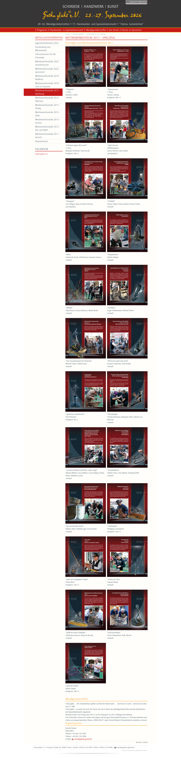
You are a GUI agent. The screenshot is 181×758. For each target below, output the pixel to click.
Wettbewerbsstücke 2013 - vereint (47, 121)
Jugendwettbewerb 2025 (47, 42)
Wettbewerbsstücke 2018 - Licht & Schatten (47, 85)
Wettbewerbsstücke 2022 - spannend (47, 70)
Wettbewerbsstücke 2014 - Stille (47, 114)
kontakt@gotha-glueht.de (125, 747)
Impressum (133, 2)
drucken (139, 742)
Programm (42, 30)
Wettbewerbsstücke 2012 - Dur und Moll (47, 128)
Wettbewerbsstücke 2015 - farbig (47, 106)
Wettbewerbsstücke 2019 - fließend (47, 77)
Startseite (67, 34)
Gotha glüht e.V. (41, 154)
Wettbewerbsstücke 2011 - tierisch (47, 135)
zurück (145, 742)
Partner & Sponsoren (132, 30)
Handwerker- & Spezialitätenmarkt (66, 30)
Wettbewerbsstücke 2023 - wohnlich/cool (47, 63)
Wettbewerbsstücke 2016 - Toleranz (47, 99)
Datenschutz (142, 2)
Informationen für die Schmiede (45, 56)
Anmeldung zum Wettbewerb (43, 48)
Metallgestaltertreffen (96, 30)
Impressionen (41, 141)
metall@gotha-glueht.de (83, 739)
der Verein (114, 30)
